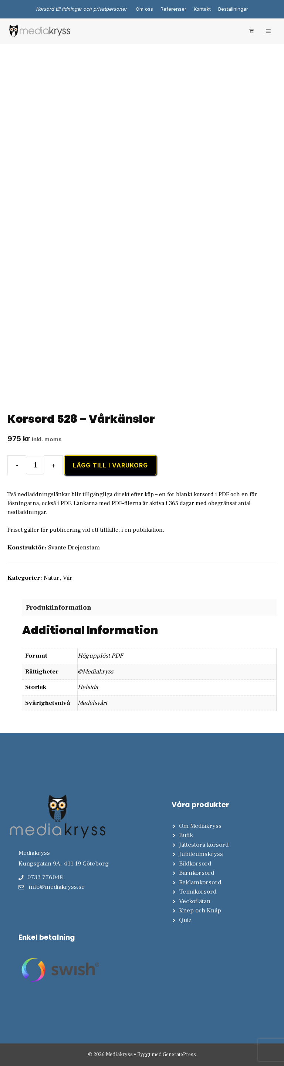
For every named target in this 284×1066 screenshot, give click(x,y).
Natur (52, 578)
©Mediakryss (95, 672)
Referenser (173, 9)
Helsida (88, 687)
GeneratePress (179, 1054)
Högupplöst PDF (100, 656)
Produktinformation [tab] (58, 607)
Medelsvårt (92, 703)
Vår (67, 578)
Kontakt (202, 9)
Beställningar (233, 9)
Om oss (144, 9)
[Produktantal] (35, 465)
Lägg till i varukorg (110, 465)
